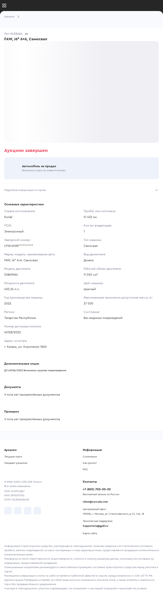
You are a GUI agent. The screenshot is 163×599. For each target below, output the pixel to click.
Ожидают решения (15, 463)
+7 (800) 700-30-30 (97, 489)
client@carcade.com (95, 501)
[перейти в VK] (8, 510)
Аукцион (9, 16)
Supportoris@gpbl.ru (95, 526)
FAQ (85, 469)
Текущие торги (13, 456)
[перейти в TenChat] (37, 510)
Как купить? (90, 463)
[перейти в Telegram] (18, 510)
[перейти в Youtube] (27, 510)
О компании (90, 456)
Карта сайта (90, 533)
